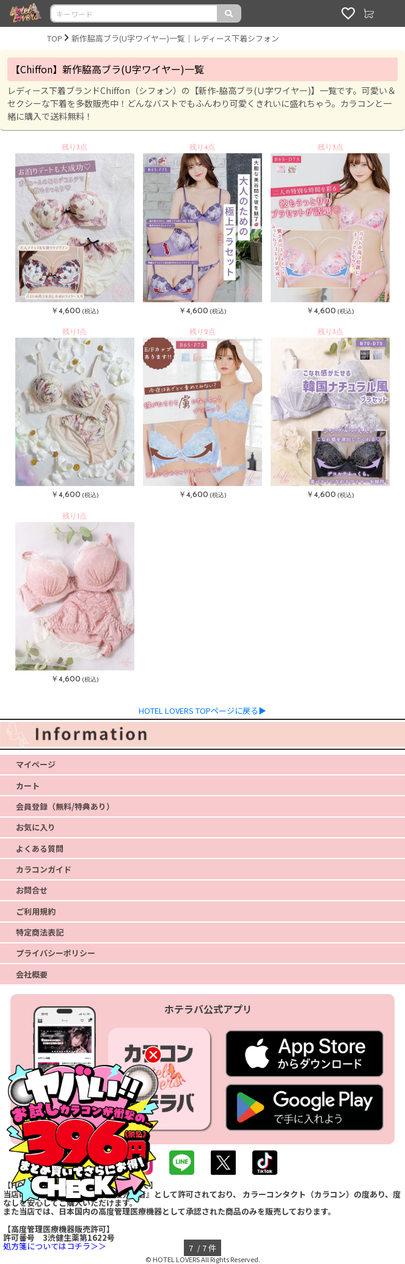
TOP (54, 38)
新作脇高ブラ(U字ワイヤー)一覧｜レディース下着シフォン (175, 38)
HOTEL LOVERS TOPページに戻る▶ (202, 710)
